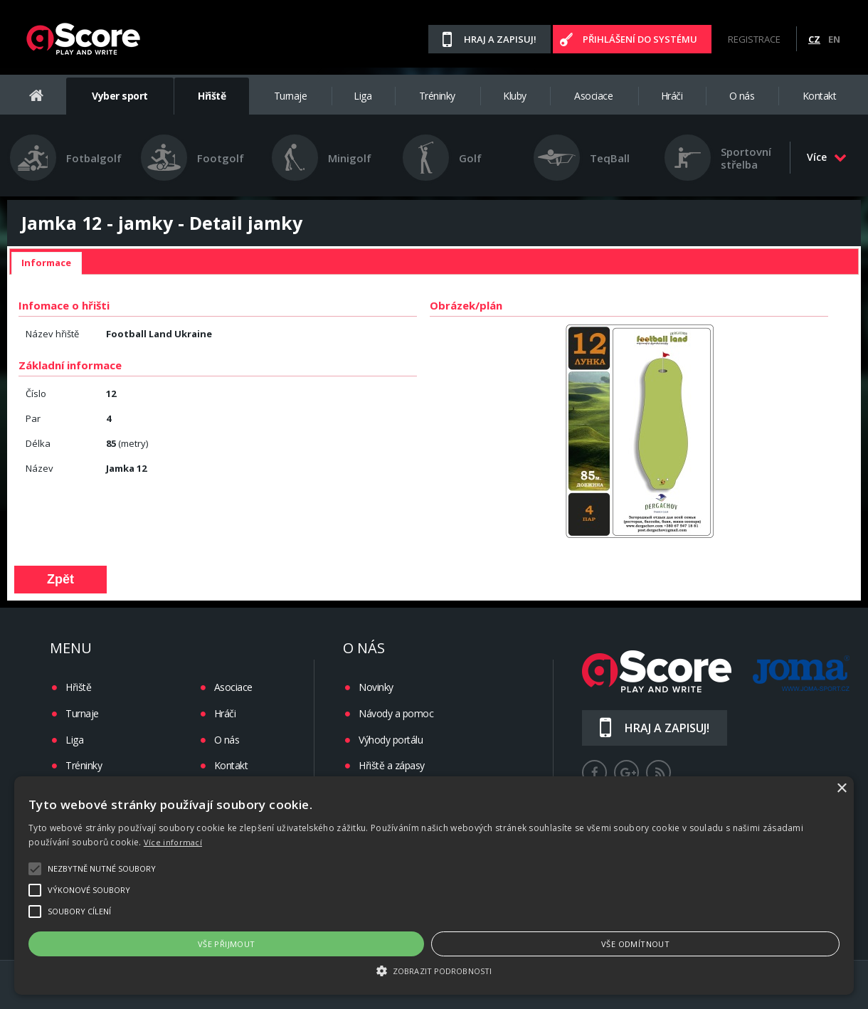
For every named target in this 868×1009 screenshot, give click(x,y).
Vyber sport (120, 95)
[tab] (46, 263)
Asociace (593, 95)
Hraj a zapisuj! (500, 39)
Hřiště (212, 95)
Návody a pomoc (396, 713)
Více (827, 157)
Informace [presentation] (46, 262)
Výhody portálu (391, 739)
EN (834, 39)
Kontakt (820, 95)
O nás (742, 95)
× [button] (841, 788)
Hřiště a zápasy (392, 765)
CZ (814, 39)
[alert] (434, 885)
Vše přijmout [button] (226, 944)
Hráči (672, 95)
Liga (362, 95)
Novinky (376, 687)
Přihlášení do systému (640, 39)
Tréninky (437, 95)
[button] (434, 969)
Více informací (173, 842)
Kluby (514, 95)
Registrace (754, 39)
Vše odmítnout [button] (635, 944)
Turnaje (290, 95)
